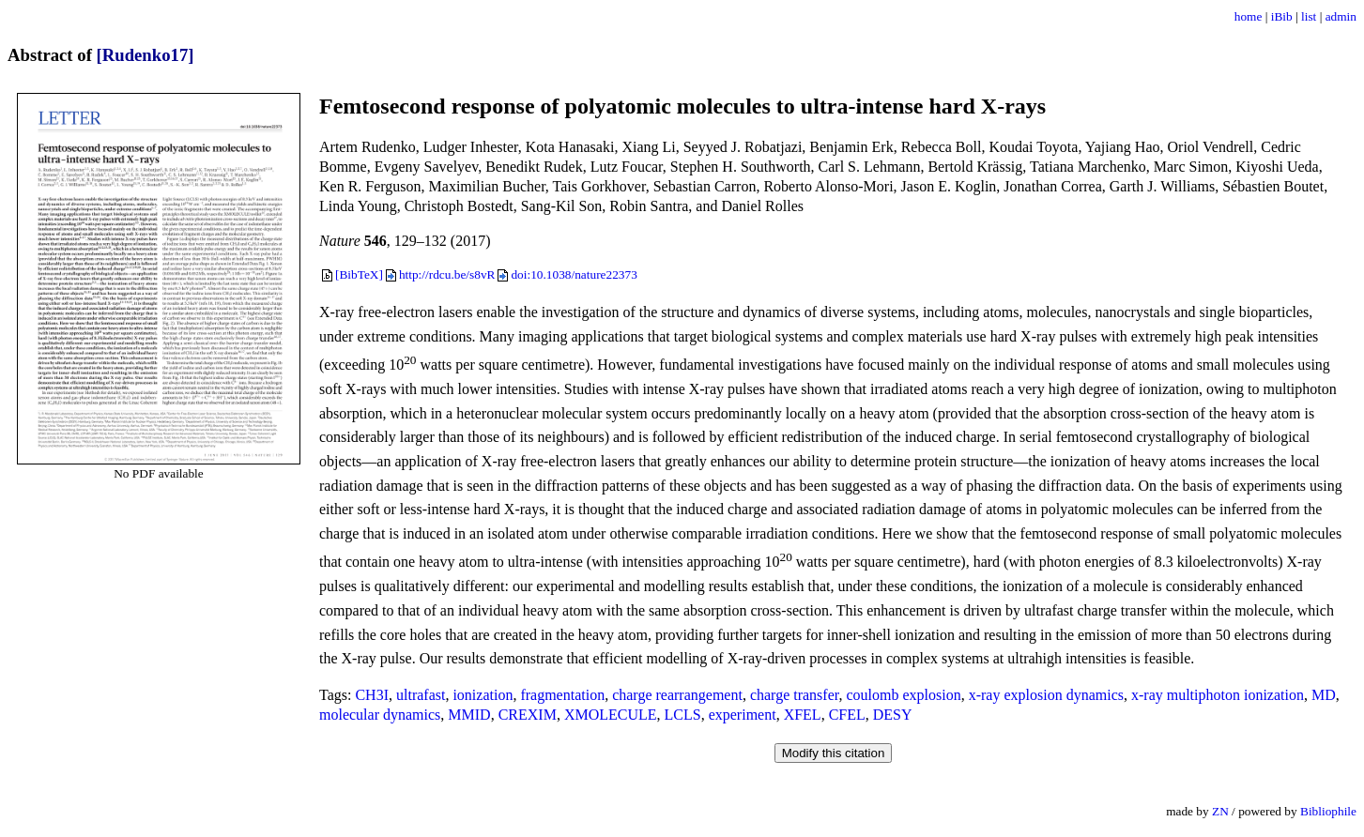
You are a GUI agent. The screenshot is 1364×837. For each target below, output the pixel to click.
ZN (1220, 811)
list (1308, 16)
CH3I (372, 695)
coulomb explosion (903, 695)
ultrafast (420, 695)
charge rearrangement (677, 695)
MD (1323, 695)
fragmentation (562, 695)
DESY (892, 715)
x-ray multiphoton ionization (1217, 695)
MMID (469, 715)
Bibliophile (1328, 811)
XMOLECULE (610, 715)
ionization (482, 695)
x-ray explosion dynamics (1046, 695)
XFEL (802, 715)
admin (1341, 16)
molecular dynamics (379, 715)
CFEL (847, 715)
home (1248, 16)
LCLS (683, 715)
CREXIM (527, 715)
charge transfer (794, 695)
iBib (1282, 16)
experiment (742, 715)
